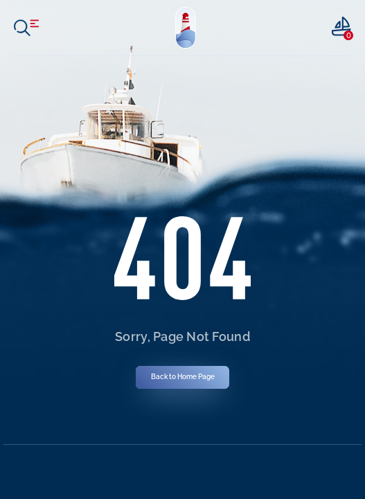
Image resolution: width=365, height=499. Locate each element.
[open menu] (26, 27)
